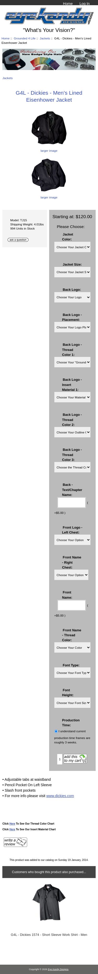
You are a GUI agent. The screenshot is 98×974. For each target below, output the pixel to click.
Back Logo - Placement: (72, 317)
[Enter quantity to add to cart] (59, 759)
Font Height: (68, 692)
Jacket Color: (67, 236)
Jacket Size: (72, 264)
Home (68, 4)
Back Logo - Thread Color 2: (72, 419)
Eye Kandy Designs (58, 969)
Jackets (45, 38)
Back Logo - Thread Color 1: (72, 349)
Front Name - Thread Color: (71, 635)
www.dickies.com (60, 796)
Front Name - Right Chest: (71, 562)
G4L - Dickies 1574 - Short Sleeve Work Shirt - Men (49, 935)
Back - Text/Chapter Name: (72, 489)
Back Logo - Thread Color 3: (72, 454)
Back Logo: (72, 289)
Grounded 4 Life (25, 38)
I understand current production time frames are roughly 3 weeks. (72, 737)
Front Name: (67, 594)
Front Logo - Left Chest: (72, 529)
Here (12, 823)
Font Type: (71, 665)
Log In (84, 4)
